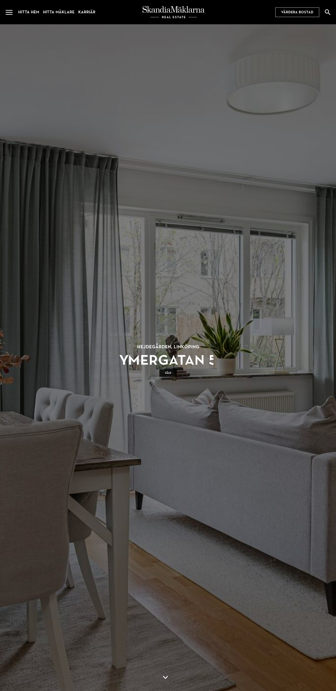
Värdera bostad (297, 12)
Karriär (86, 12)
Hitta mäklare (58, 12)
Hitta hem (28, 12)
